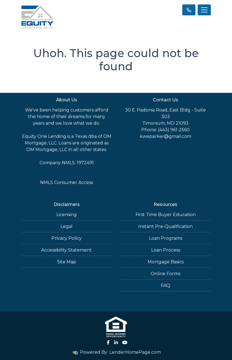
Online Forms (165, 273)
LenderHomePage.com (135, 352)
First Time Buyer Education (166, 214)
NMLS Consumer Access (66, 182)
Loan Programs (165, 238)
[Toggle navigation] (204, 9)
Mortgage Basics (166, 261)
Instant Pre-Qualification (165, 226)
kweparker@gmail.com (165, 136)
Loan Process (165, 250)
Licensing (66, 214)
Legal (66, 226)
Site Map (66, 261)
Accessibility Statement (66, 250)
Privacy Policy (66, 238)
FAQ (165, 285)
